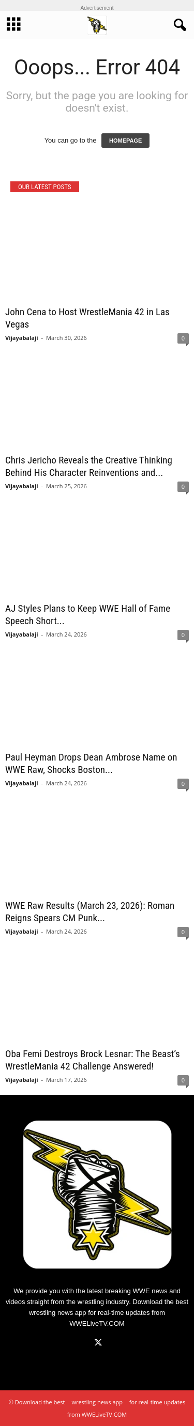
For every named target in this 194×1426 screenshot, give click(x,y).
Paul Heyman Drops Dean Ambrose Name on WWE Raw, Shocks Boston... (91, 763)
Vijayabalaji (21, 338)
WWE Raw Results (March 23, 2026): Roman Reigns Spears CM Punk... (89, 912)
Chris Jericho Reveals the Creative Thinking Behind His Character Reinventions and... (88, 466)
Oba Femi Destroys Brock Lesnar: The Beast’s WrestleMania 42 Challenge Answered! (92, 1060)
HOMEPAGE (125, 140)
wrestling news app (57, 1312)
